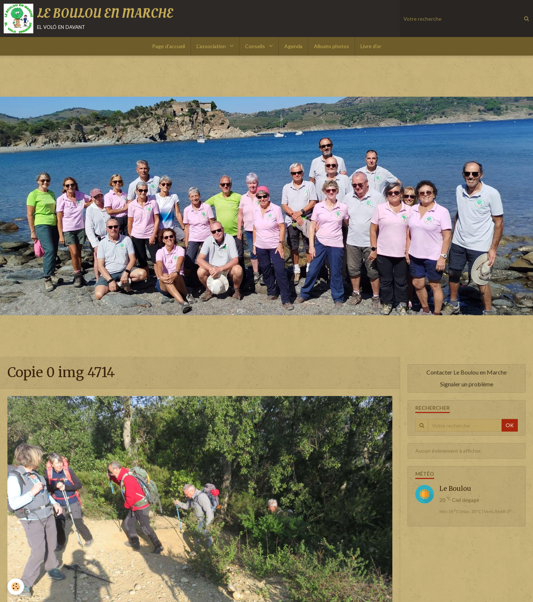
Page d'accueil (168, 46)
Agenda (293, 46)
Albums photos (331, 46)
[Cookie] (15, 586)
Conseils (255, 46)
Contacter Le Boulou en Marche (466, 372)
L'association (212, 46)
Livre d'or (371, 46)
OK (510, 425)
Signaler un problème (466, 384)
